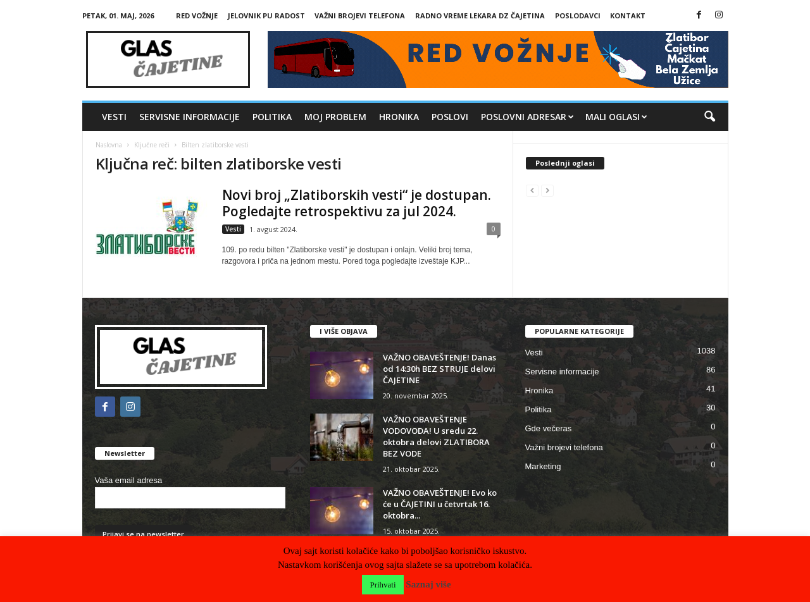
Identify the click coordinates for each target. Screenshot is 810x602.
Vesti (114, 117)
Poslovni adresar (527, 117)
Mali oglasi (616, 117)
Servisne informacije (189, 117)
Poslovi (450, 117)
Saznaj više (428, 584)
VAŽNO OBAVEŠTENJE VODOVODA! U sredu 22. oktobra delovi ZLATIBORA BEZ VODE (436, 436)
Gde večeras (548, 428)
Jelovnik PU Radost (266, 15)
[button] (709, 117)
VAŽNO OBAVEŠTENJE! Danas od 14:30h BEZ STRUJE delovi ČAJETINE (439, 369)
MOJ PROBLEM (335, 117)
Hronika (399, 117)
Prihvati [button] (383, 584)
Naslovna (109, 144)
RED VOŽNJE (197, 15)
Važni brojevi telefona (360, 15)
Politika (272, 117)
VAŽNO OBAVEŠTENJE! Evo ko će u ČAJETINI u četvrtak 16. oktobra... (440, 504)
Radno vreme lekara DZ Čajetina (480, 15)
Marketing (543, 466)
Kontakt (627, 15)
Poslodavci (578, 15)
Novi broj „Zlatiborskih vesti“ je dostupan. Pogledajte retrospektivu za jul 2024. (356, 203)
